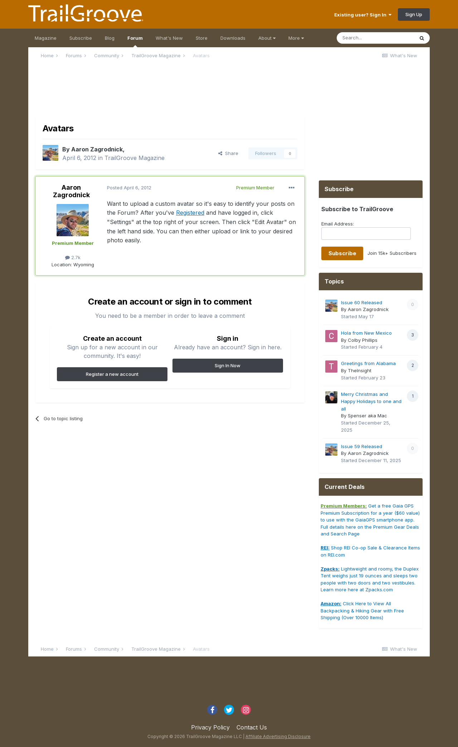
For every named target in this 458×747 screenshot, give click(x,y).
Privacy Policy (210, 727)
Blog (109, 38)
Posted (129, 187)
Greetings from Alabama (368, 363)
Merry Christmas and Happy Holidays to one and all (371, 401)
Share (228, 153)
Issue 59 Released (361, 446)
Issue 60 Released (361, 302)
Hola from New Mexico (366, 333)
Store (202, 38)
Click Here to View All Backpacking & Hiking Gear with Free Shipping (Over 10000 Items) (362, 610)
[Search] (375, 38)
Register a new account (112, 374)
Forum (135, 41)
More (296, 38)
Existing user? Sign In (362, 15)
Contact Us (252, 727)
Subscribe (80, 38)
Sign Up (413, 14)
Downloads (232, 38)
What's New (169, 38)
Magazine (46, 38)
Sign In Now (227, 365)
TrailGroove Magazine (134, 157)
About (267, 38)
